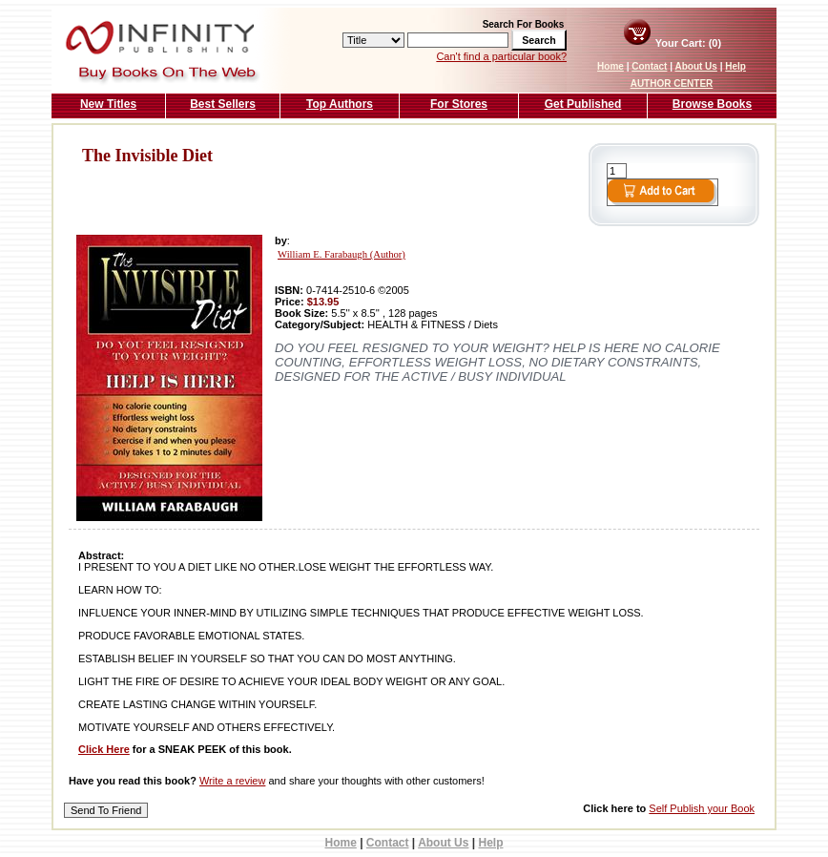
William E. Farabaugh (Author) (341, 254)
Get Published (583, 104)
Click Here (104, 749)
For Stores (458, 104)
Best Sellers (223, 104)
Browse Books (712, 104)
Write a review (232, 780)
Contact (649, 66)
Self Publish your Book (702, 808)
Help (735, 66)
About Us (695, 66)
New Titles (108, 104)
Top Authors (339, 104)
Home (610, 66)
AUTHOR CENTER (672, 83)
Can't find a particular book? (501, 56)
